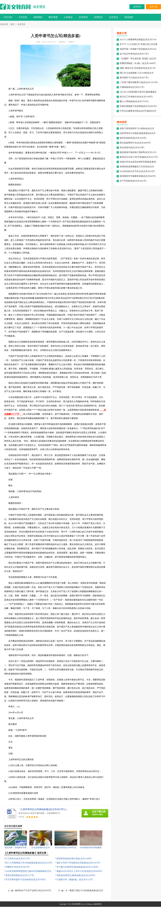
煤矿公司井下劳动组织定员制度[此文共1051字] (78, 863)
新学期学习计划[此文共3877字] (134, 78)
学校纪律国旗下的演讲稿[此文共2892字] (138, 106)
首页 (12, 25)
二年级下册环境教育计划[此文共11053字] (139, 83)
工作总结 (22, 17)
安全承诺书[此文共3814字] (132, 148)
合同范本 (83, 17)
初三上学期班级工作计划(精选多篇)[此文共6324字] (28, 863)
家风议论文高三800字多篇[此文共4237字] (139, 157)
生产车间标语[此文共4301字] (133, 181)
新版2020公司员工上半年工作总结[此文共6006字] (79, 871)
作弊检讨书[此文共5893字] (17, 867)
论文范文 (39, 7)
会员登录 (137, 7)
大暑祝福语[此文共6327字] (132, 87)
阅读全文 (62, 42)
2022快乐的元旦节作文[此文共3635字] (137, 171)
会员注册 (153, 7)
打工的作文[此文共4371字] (17, 859)
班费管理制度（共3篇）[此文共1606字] (138, 63)
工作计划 (7, 17)
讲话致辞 (128, 17)
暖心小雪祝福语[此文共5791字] (134, 102)
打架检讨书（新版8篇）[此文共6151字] (75, 880)
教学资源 (53, 17)
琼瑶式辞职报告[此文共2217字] (19, 876)
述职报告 (37, 17)
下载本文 (71, 42)
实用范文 (98, 17)
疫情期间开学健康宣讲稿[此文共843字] (138, 176)
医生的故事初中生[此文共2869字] (135, 143)
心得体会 (68, 17)
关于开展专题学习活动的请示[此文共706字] (25, 880)
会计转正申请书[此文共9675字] (134, 54)
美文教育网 (76, 904)
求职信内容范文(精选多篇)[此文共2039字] (76, 876)
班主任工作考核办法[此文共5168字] (136, 97)
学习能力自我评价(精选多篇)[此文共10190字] (77, 867)
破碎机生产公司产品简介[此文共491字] (33, 891)
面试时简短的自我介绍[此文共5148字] (74, 859)
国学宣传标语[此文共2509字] (133, 138)
